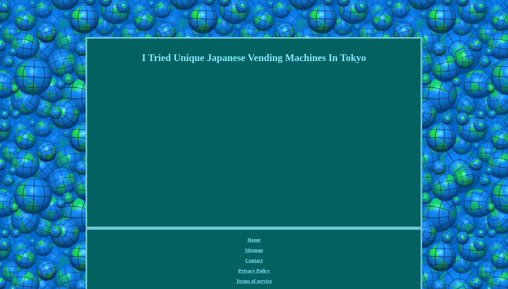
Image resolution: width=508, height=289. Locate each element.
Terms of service (254, 281)
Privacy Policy (254, 271)
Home (253, 240)
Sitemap (254, 250)
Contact (254, 260)
